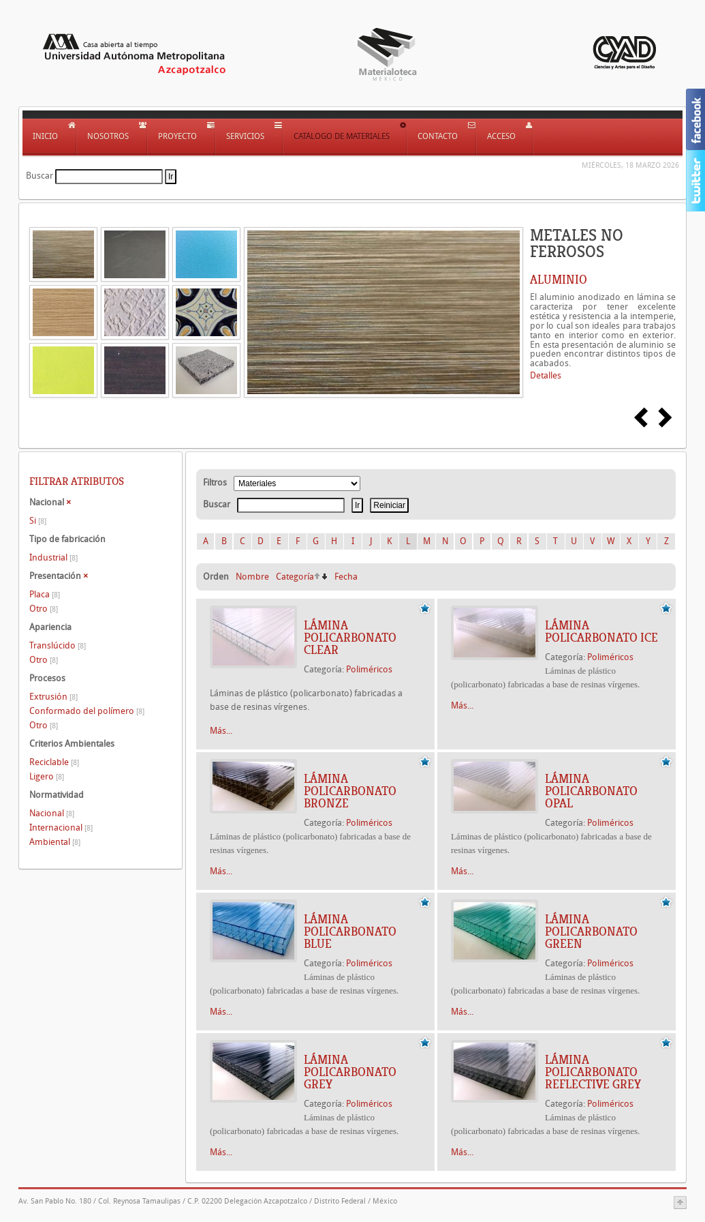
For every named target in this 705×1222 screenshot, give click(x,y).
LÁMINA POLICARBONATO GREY (350, 1072)
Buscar (39, 175)
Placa (44, 594)
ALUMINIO (558, 279)
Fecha (346, 576)
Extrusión (53, 696)
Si (37, 521)
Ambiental (54, 842)
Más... (221, 731)
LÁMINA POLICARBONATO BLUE (350, 931)
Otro (43, 608)
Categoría (295, 576)
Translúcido (57, 645)
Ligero (46, 776)
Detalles (545, 375)
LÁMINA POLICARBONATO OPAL (591, 791)
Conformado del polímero (86, 711)
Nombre (252, 576)
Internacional (61, 827)
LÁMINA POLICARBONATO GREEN (591, 931)
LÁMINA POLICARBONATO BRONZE (350, 791)
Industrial (53, 557)
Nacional (51, 813)
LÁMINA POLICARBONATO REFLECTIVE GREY (593, 1072)
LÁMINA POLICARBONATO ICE (601, 631)
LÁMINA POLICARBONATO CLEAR (350, 637)
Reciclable (54, 762)
